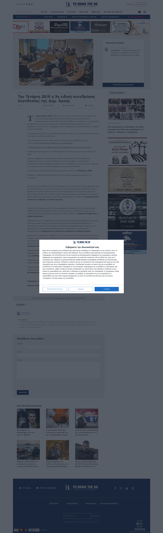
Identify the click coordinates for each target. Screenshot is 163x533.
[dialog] (81, 266)
